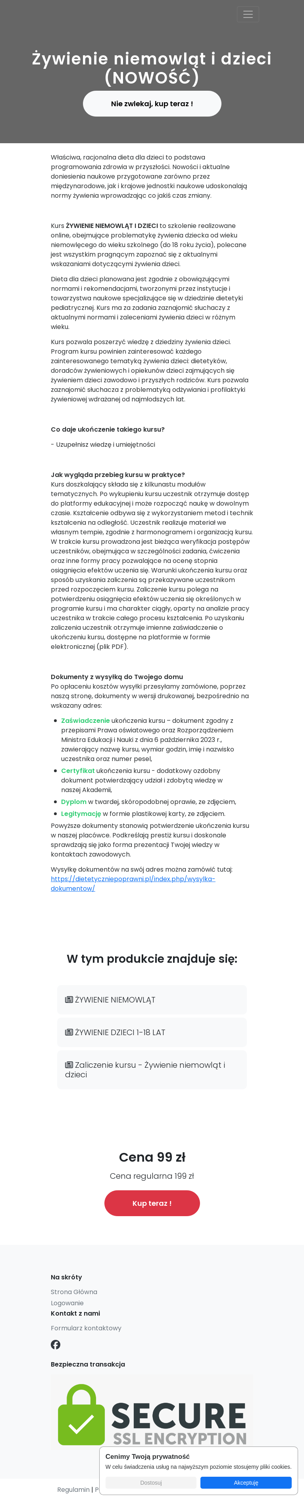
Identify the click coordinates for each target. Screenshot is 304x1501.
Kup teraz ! (152, 1203)
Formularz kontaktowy (86, 1328)
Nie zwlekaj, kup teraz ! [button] (152, 104)
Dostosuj (151, 1483)
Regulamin (73, 1489)
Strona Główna (74, 1292)
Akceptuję (246, 1483)
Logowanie (67, 1303)
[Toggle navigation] (248, 14)
